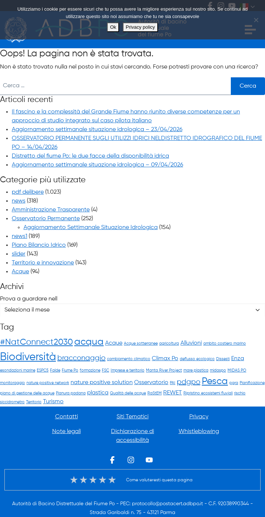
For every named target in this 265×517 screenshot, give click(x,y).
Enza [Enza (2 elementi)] (237, 358)
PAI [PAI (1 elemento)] (172, 383)
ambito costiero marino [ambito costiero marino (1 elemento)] (224, 343)
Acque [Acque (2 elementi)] (113, 343)
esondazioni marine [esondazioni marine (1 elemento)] (17, 370)
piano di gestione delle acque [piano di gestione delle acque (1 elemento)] (27, 393)
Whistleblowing (199, 432)
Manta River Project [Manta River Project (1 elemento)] (164, 370)
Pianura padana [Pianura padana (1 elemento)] (71, 393)
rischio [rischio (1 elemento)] (240, 393)
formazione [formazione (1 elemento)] (90, 370)
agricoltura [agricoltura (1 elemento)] (169, 343)
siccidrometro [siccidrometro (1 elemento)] (12, 402)
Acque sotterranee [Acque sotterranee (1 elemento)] (141, 343)
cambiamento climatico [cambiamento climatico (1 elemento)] (128, 359)
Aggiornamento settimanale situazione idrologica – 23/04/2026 (97, 130)
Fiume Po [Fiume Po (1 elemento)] (70, 370)
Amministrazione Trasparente (51, 210)
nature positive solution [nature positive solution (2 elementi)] (102, 382)
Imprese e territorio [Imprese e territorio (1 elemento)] (127, 370)
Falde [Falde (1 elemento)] (55, 370)
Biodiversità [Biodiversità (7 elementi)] (28, 357)
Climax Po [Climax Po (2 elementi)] (165, 358)
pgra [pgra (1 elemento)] (233, 383)
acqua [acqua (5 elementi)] (89, 342)
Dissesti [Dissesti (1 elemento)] (223, 359)
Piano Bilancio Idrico (39, 245)
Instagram (131, 460)
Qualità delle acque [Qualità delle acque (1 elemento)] (128, 393)
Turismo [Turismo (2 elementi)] (53, 401)
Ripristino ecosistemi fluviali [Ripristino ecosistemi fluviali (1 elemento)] (208, 393)
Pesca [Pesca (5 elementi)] (215, 381)
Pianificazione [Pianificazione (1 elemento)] (252, 383)
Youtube (149, 460)
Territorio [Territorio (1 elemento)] (34, 402)
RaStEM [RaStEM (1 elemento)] (154, 393)
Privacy (198, 417)
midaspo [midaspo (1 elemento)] (218, 370)
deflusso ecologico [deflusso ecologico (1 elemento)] (197, 359)
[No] (255, 20)
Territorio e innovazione (43, 263)
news (18, 201)
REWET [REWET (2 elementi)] (172, 393)
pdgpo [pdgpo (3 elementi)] (188, 382)
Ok (113, 27)
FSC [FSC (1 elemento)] (105, 370)
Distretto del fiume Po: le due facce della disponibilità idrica (90, 156)
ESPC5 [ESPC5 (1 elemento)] (43, 370)
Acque (20, 272)
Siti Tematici (132, 417)
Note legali (66, 432)
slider (18, 254)
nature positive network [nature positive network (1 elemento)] (47, 383)
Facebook (112, 460)
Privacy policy (140, 27)
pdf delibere (28, 192)
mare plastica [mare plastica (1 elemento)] (195, 370)
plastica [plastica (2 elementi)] (97, 393)
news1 (19, 236)
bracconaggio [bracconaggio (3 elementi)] (81, 358)
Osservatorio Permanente (46, 219)
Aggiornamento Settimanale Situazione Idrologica (91, 228)
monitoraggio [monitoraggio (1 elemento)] (12, 383)
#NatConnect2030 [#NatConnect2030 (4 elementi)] (36, 342)
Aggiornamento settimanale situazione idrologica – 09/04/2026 (97, 165)
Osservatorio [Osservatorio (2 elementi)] (151, 382)
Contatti (66, 417)
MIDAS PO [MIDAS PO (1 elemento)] (237, 370)
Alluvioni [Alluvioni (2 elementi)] (191, 343)
